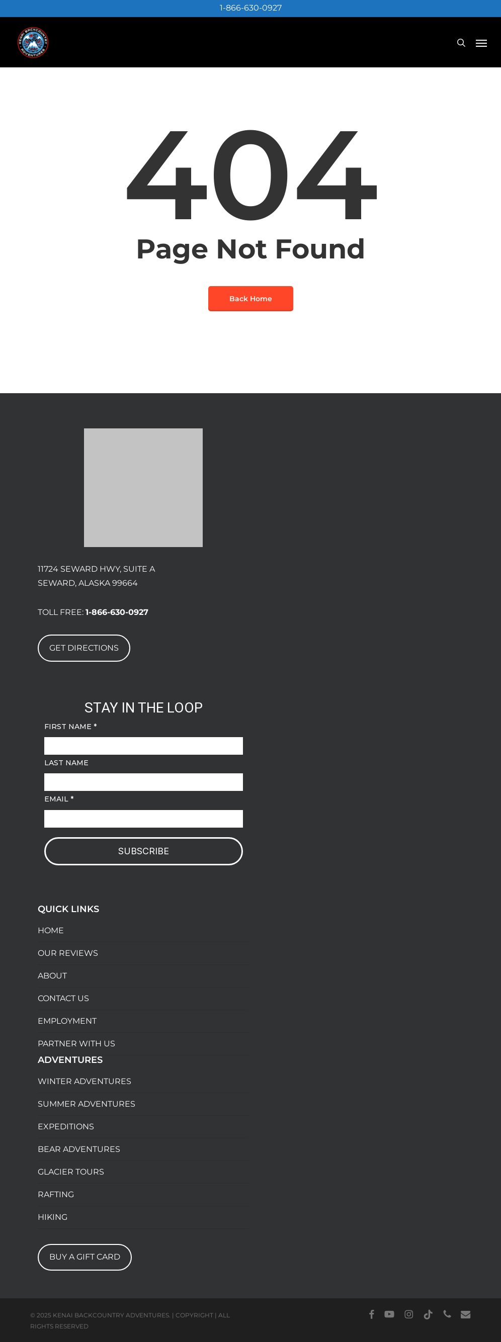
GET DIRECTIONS (84, 648)
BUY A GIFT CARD (84, 1257)
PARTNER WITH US (76, 1043)
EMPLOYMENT (67, 1021)
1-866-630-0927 (251, 8)
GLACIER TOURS (71, 1172)
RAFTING (56, 1194)
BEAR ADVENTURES (79, 1149)
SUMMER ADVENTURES (86, 1104)
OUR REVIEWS (68, 953)
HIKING (52, 1217)
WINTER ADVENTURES (84, 1081)
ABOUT (52, 975)
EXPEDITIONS (66, 1126)
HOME (51, 930)
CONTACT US (63, 998)
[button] (481, 43)
